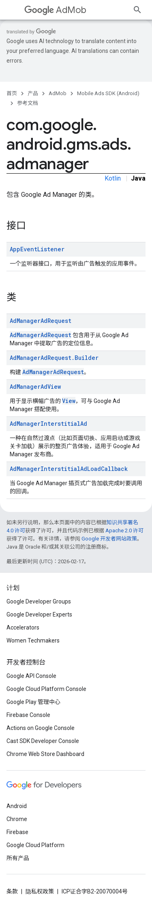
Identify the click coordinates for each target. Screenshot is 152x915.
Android (16, 806)
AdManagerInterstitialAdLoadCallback (69, 469)
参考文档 (27, 103)
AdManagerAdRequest (40, 321)
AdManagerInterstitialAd (48, 423)
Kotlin (113, 178)
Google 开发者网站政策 (109, 539)
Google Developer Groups (38, 601)
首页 (11, 93)
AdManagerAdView (35, 386)
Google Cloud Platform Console (46, 689)
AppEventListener (37, 249)
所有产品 (17, 858)
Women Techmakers (33, 640)
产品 (33, 93)
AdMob (55, 9)
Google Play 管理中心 (33, 702)
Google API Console (31, 676)
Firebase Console (28, 715)
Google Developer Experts (39, 614)
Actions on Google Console (40, 728)
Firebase (17, 832)
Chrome (16, 819)
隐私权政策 (40, 891)
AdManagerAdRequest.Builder (54, 358)
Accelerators (22, 627)
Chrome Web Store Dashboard (45, 754)
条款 (12, 891)
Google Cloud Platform (35, 845)
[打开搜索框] (137, 10)
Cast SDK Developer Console (42, 741)
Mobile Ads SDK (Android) (108, 93)
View (68, 401)
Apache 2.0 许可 (124, 530)
